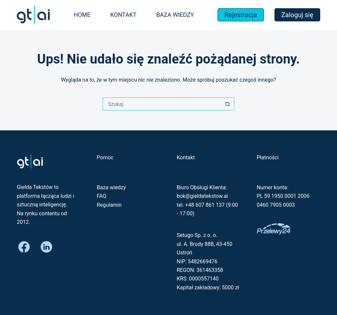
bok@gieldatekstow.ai (202, 196)
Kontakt (123, 14)
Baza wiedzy (175, 14)
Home (82, 14)
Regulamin (109, 205)
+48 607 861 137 (205, 205)
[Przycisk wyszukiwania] (227, 104)
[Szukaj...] (162, 104)
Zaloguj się (297, 15)
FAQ (101, 196)
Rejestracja (240, 15)
